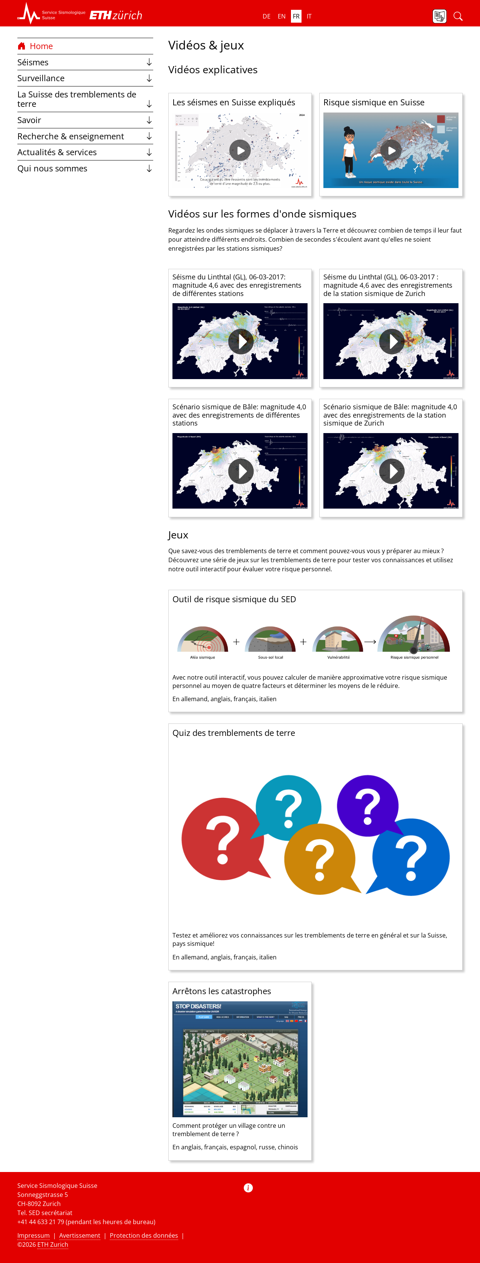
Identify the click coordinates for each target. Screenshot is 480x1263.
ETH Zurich (52, 1244)
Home (35, 46)
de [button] (267, 16)
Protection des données (144, 1235)
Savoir (85, 120)
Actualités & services (85, 152)
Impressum (33, 1235)
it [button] (309, 16)
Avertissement (79, 1235)
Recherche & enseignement (85, 136)
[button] (51, 13)
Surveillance (85, 78)
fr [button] (296, 16)
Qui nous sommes (85, 168)
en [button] (282, 16)
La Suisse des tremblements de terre (85, 99)
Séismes (85, 62)
